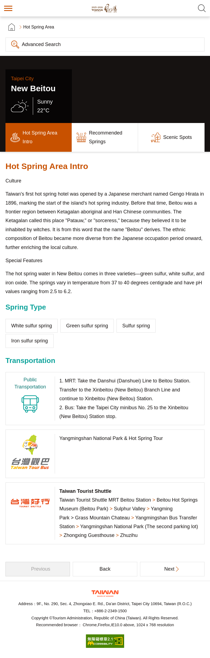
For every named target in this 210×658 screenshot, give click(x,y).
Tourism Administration (105, 593)
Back (105, 569)
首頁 (11, 27)
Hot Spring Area (38, 27)
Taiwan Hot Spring (105, 8)
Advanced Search (41, 44)
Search (201, 8)
